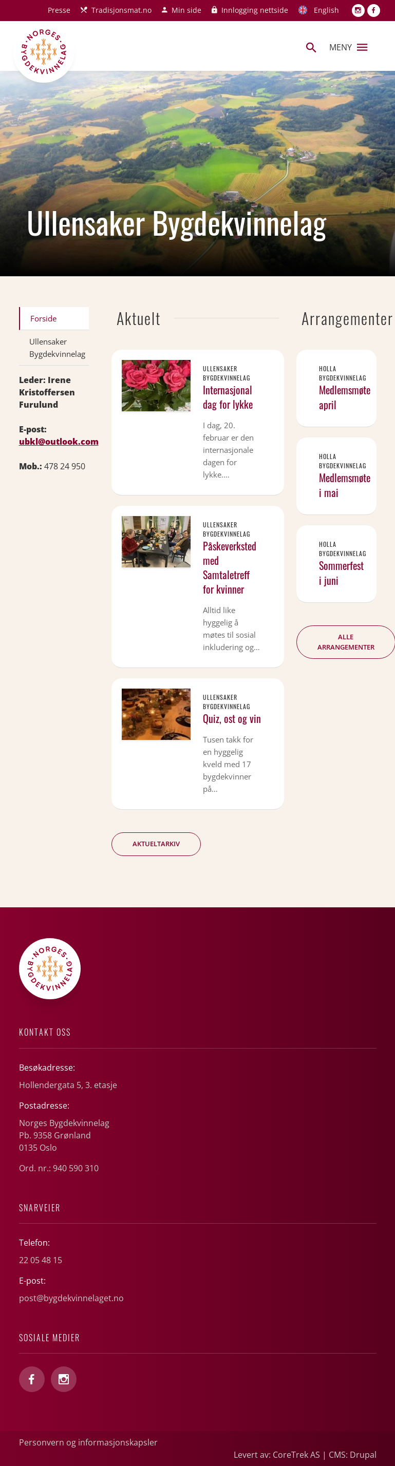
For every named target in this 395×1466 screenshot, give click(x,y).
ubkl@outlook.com (59, 441)
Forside (43, 318)
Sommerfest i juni (341, 573)
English (326, 10)
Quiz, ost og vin (232, 718)
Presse (59, 10)
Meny (348, 47)
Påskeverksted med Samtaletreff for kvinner (229, 567)
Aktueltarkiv (156, 843)
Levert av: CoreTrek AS (277, 1454)
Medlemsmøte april (344, 397)
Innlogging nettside (254, 10)
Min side (186, 10)
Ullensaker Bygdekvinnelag (57, 347)
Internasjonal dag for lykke (228, 397)
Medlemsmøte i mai (344, 485)
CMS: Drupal (353, 1454)
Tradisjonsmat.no (121, 10)
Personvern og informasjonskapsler (88, 1442)
